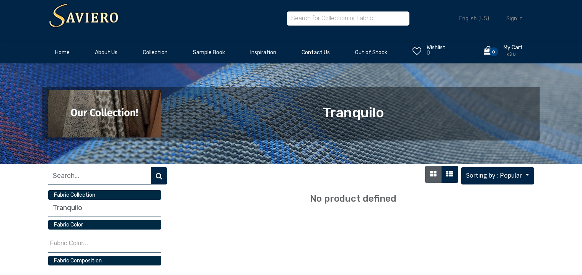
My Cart (513, 47)
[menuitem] (62, 54)
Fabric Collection (74, 195)
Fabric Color (68, 225)
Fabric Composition (78, 260)
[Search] (159, 175)
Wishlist (436, 47)
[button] (497, 175)
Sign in (514, 18)
